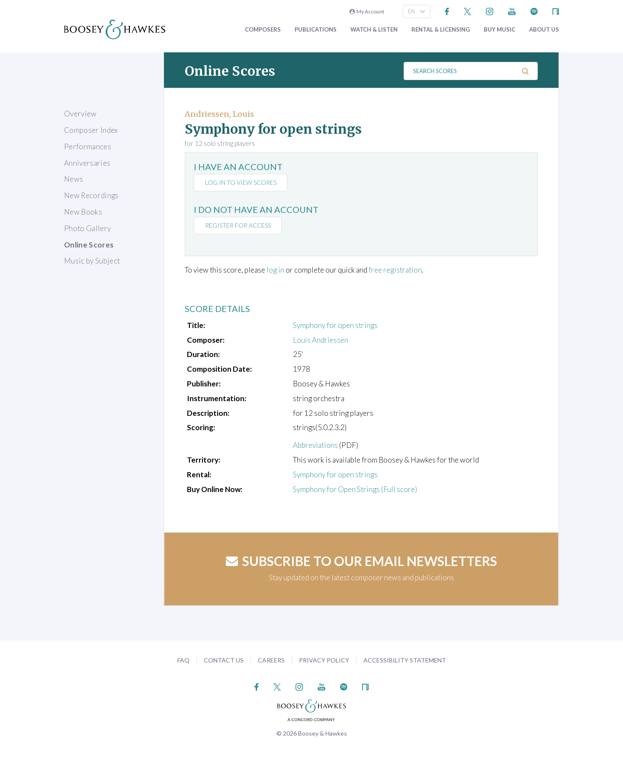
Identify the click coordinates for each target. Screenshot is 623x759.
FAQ (183, 660)
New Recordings (91, 195)
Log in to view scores (240, 182)
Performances (87, 146)
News (73, 178)
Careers (271, 660)
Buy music (499, 29)
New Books (83, 211)
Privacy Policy (324, 660)
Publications (316, 29)
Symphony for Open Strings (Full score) (355, 489)
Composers (263, 29)
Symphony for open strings (335, 325)
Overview (80, 113)
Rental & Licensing (440, 29)
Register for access (238, 225)
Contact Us (224, 660)
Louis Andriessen (320, 339)
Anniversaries (87, 162)
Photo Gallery (87, 228)
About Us (544, 29)
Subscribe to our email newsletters (361, 561)
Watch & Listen (374, 29)
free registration (395, 269)
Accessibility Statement (404, 660)
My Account (367, 11)
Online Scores (88, 244)
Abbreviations (315, 445)
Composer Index (91, 130)
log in (275, 269)
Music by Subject (92, 260)
